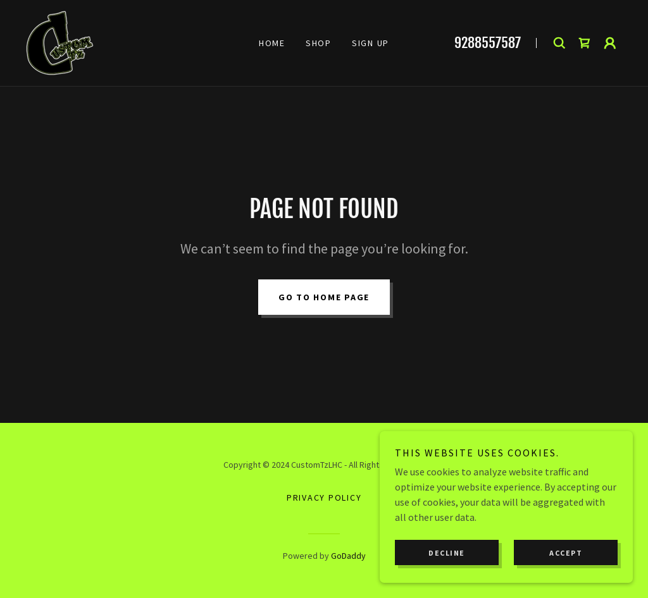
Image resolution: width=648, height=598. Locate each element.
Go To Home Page (324, 297)
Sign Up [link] (370, 43)
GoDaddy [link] (348, 555)
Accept (565, 553)
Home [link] (272, 43)
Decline (446, 553)
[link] (59, 41)
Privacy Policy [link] (324, 497)
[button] (610, 43)
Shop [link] (319, 43)
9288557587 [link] (487, 42)
